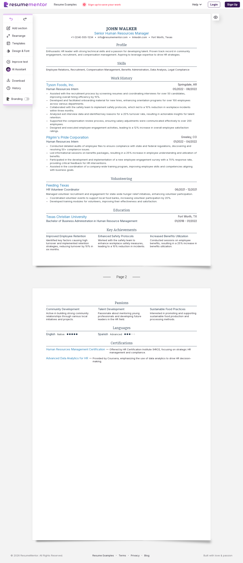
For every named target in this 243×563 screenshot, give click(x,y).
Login (214, 4)
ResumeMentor (29, 555)
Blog (146, 555)
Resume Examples (103, 555)
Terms (122, 555)
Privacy (135, 555)
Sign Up (232, 4)
